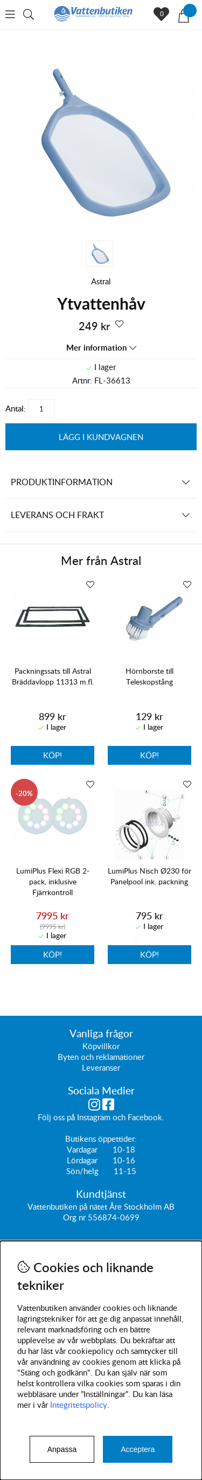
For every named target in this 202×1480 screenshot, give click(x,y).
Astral (101, 281)
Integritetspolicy (78, 1404)
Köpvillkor (101, 1046)
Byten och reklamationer (101, 1057)
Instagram (93, 1117)
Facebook (145, 1117)
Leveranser (101, 1068)
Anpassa (61, 1449)
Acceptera (138, 1449)
